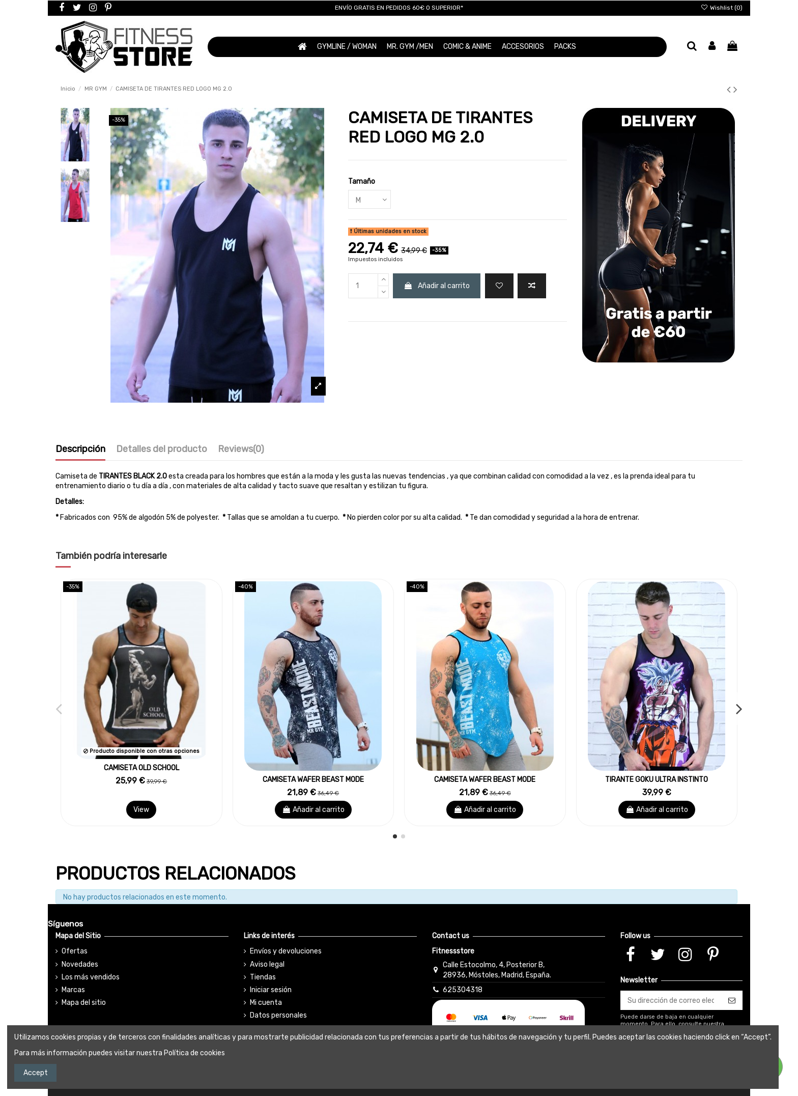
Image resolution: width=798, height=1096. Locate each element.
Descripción (80, 449)
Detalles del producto (161, 449)
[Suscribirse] (732, 1000)
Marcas (73, 990)
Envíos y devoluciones (286, 951)
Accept (35, 1073)
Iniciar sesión (271, 990)
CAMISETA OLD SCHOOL (141, 768)
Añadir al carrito (437, 286)
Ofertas (75, 951)
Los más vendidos (91, 977)
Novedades (80, 964)
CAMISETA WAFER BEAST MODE (313, 779)
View (141, 809)
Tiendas (263, 977)
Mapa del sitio (84, 1002)
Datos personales (278, 1015)
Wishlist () (722, 7)
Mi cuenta (266, 1002)
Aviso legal (267, 964)
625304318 (462, 990)
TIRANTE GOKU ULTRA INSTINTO (656, 779)
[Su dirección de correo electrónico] (670, 1000)
